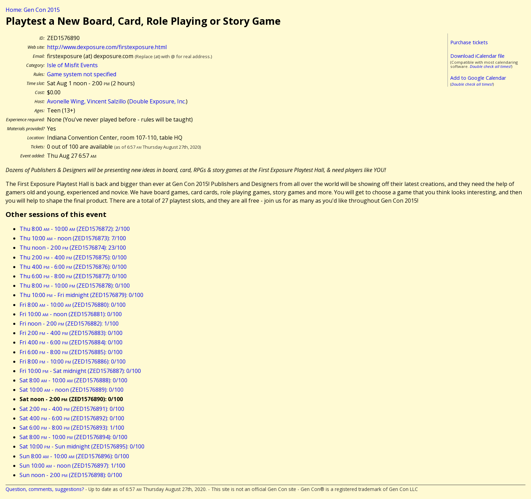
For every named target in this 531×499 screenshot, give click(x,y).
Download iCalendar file (477, 56)
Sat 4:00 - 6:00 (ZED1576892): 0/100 (71, 418)
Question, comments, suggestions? (45, 489)
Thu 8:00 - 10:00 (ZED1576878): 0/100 (74, 285)
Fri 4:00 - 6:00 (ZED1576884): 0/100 (70, 342)
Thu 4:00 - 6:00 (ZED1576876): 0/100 (73, 267)
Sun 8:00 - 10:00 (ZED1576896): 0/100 (74, 456)
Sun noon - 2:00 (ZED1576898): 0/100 (70, 475)
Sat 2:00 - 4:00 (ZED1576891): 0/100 (71, 409)
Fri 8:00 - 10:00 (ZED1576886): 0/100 (72, 361)
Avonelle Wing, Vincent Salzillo (86, 101)
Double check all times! (490, 66)
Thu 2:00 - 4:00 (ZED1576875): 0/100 (73, 257)
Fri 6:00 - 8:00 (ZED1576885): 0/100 (70, 352)
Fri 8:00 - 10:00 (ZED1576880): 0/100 (72, 305)
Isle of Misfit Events (72, 65)
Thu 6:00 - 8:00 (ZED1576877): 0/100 (73, 276)
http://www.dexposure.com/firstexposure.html (107, 47)
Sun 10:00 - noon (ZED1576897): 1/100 (72, 465)
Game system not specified (81, 74)
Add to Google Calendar (478, 78)
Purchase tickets (469, 42)
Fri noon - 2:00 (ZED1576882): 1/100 (69, 323)
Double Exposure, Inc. (157, 101)
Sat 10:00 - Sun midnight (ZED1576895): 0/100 (81, 446)
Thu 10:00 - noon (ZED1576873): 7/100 (72, 238)
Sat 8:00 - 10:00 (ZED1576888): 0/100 (73, 380)
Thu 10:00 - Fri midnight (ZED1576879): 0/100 (81, 295)
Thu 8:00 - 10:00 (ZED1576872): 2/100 (74, 229)
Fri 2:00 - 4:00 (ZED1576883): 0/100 (70, 333)
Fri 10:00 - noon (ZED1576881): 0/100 (70, 314)
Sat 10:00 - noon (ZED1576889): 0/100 (71, 389)
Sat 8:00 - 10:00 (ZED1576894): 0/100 (73, 437)
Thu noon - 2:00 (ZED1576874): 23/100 (72, 247)
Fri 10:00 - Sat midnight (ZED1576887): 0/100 (80, 371)
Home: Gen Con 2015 (33, 10)
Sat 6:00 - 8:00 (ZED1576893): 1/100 (71, 427)
